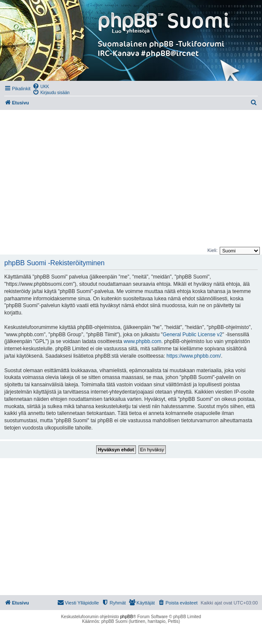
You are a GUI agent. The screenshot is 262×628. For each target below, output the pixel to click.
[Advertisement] (131, 178)
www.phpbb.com (142, 341)
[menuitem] (40, 86)
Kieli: (212, 250)
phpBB (126, 616)
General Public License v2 (192, 335)
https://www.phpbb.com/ (194, 356)
